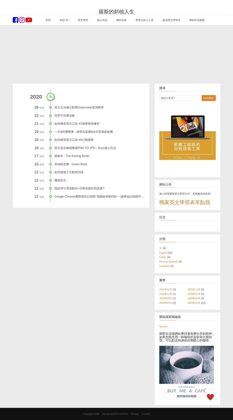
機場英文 (60, 180)
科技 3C (64, 20)
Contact (146, 414)
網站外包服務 (197, 20)
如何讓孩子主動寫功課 (69, 172)
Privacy (135, 414)
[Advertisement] (116, 54)
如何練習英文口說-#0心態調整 (74, 139)
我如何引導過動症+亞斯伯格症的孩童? (79, 188)
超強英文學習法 (171, 20)
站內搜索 (209, 98)
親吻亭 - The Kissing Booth (71, 156)
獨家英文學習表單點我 (184, 202)
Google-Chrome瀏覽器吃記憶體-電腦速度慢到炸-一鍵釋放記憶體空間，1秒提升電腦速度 (111, 196)
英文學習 (82, 20)
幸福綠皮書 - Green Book (70, 164)
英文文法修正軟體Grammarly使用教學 (79, 107)
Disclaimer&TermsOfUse (115, 414)
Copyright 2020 (91, 414)
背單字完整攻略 (64, 115)
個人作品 (101, 20)
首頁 (48, 20)
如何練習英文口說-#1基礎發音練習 (76, 123)
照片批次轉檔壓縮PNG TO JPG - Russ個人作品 (85, 148)
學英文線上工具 (144, 20)
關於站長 (121, 20)
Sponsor (163, 326)
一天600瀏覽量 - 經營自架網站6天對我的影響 (83, 131)
